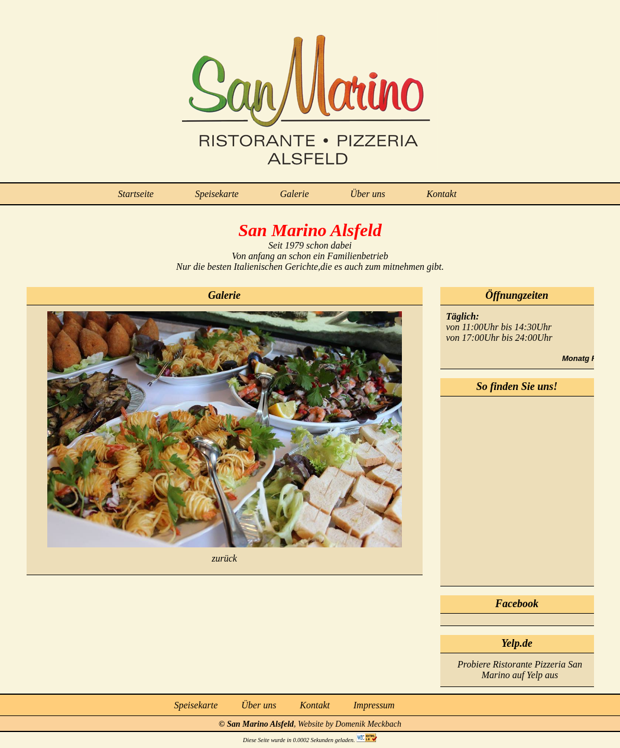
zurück (224, 558)
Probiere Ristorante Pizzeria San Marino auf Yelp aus (519, 669)
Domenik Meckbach (368, 724)
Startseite (136, 194)
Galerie (294, 194)
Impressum (374, 705)
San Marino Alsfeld (260, 724)
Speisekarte (217, 194)
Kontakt (442, 194)
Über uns (367, 194)
